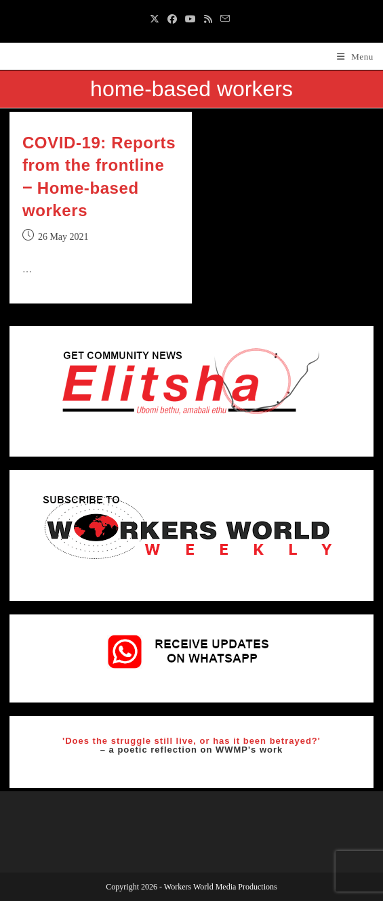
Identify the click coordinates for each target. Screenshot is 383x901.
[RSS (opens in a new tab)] (208, 20)
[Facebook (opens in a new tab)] (172, 20)
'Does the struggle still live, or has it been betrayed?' (191, 741)
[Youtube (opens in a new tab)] (190, 20)
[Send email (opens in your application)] (225, 20)
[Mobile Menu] (355, 56)
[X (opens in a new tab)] (156, 20)
